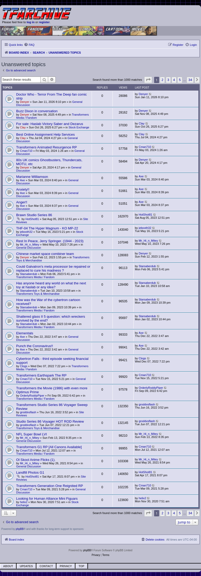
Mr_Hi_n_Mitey (29, 244)
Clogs (23, 366)
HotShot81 (32, 219)
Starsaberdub (28, 274)
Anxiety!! (22, 189)
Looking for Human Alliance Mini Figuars (47, 498)
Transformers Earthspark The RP (41, 375)
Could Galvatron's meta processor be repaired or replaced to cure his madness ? (53, 268)
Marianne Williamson (32, 177)
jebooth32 (26, 231)
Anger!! (21, 202)
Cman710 (26, 150)
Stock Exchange (78, 127)
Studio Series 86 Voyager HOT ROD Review (50, 421)
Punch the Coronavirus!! (34, 346)
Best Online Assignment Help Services (45, 134)
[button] (148, 80)
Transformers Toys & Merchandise (38, 293)
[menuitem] (29, 45)
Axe (22, 180)
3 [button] (168, 80)
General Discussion (28, 247)
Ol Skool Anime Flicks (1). (35, 460)
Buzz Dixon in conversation (37, 111)
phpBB (20, 529)
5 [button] (180, 80)
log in (30, 22)
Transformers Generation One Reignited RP (49, 486)
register (44, 22)
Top (81, 566)
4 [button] (174, 80)
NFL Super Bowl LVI (31, 434)
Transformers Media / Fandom (35, 277)
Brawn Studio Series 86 (34, 215)
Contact (46, 566)
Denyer (24, 101)
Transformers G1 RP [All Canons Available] (49, 447)
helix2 (24, 502)
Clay (23, 127)
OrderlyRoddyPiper (32, 395)
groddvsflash (28, 412)
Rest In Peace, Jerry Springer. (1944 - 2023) (50, 241)
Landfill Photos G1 (30, 472)
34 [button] (190, 80)
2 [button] (162, 80)
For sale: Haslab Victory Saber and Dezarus (49, 124)
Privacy (66, 566)
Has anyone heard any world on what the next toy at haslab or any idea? (51, 285)
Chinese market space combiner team (45, 254)
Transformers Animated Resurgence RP (46, 147)
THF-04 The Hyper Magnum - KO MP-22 (47, 228)
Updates (26, 566)
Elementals (24, 333)
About (8, 566)
